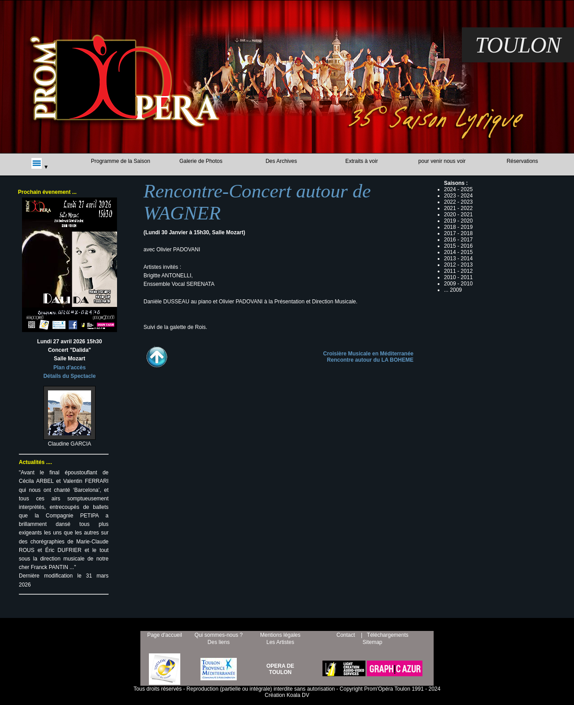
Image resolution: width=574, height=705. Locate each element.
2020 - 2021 (458, 214)
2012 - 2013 (458, 265)
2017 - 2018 (458, 233)
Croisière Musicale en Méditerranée (368, 353)
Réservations (522, 161)
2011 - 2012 (458, 271)
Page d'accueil (164, 635)
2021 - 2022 (458, 208)
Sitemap (372, 642)
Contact (345, 635)
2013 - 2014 (458, 258)
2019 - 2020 (458, 221)
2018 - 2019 (458, 227)
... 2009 (453, 290)
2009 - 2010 (458, 283)
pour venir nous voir (441, 161)
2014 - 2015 (458, 252)
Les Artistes (280, 642)
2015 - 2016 (458, 246)
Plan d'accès (69, 367)
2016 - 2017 (458, 239)
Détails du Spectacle (69, 376)
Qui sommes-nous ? (219, 635)
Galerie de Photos (200, 161)
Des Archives (281, 161)
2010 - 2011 (458, 277)
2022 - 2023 (458, 202)
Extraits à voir (361, 161)
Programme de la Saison (120, 161)
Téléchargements (388, 635)
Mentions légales (280, 635)
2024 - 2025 (458, 189)
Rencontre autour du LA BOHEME (370, 360)
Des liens (219, 642)
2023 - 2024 (458, 196)
